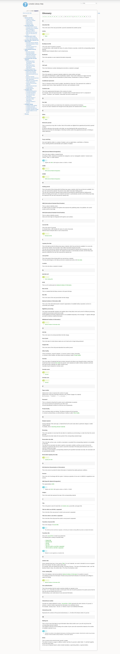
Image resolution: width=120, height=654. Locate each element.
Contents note (65, 506)
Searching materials (29, 25)
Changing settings (29, 104)
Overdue (46, 374)
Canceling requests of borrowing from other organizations (30, 95)
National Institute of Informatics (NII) (52, 324)
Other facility (76, 413)
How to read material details (32, 38)
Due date (80, 260)
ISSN (70, 603)
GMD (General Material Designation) (52, 170)
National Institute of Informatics (64, 285)
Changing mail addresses (31, 108)
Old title (47, 543)
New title (47, 544)
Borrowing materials (30, 51)
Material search (29, 23)
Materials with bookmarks (31, 85)
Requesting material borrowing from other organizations (30, 62)
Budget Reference (30, 88)
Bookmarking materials (31, 57)
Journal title (55, 524)
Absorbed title (48, 541)
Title (63, 563)
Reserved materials (30, 76)
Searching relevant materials (32, 42)
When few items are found (31, 32)
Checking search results (30, 36)
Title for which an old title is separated (54, 547)
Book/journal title (48, 235)
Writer (46, 36)
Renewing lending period (31, 91)
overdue (84, 106)
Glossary (27, 114)
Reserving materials (30, 53)
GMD (53, 484)
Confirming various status (30, 70)
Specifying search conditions (32, 28)
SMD (52, 162)
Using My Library (29, 24)
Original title (48, 540)
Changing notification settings (32, 109)
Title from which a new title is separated (54, 546)
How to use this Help (27, 13)
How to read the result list (31, 37)
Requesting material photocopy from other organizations (30, 66)
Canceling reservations (31, 92)
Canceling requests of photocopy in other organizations (30, 99)
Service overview (28, 17)
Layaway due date (48, 459)
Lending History (29, 87)
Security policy (29, 21)
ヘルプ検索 (96, 3)
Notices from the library (31, 71)
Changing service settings (31, 105)
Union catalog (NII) (49, 279)
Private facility (77, 355)
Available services (30, 19)
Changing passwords (30, 106)
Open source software (30, 20)
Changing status (28, 89)
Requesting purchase (30, 68)
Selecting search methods (31, 27)
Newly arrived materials (31, 72)
